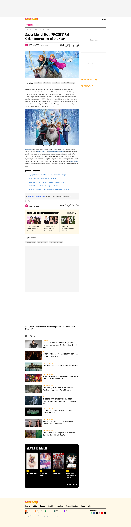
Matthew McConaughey (68, 83)
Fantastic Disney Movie (56, 242)
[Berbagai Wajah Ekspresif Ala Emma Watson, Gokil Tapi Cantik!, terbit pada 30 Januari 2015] (68, 224)
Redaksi (35, 506)
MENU (104, 19)
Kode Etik (50, 506)
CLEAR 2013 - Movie (42, 242)
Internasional (37, 29)
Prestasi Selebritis (30, 242)
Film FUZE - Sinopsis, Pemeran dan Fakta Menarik (60, 365)
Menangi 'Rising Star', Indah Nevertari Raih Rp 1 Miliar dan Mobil (48, 189)
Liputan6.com (29, 511)
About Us (27, 506)
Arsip (89, 506)
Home (26, 29)
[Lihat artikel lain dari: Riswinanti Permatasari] (71, 213)
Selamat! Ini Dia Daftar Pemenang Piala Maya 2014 (44, 186)
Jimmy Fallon (56, 83)
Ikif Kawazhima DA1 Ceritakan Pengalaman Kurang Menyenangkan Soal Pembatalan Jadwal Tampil (60, 345)
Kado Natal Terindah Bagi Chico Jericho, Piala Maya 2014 (46, 182)
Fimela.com (29, 513)
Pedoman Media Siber (72, 506)
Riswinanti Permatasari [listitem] (34, 44)
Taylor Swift (47, 83)
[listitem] (37, 25)
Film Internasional (48, 351)
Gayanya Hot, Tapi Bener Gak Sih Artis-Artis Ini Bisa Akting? (47, 175)
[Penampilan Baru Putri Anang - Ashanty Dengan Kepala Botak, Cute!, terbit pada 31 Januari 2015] (34, 224)
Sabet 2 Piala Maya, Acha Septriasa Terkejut (42, 178)
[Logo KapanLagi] (31, 19)
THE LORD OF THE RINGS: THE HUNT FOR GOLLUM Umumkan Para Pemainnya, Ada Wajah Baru (60, 401)
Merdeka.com (68, 511)
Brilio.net (38, 513)
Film (31, 29)
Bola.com (57, 511)
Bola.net (47, 511)
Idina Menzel (46, 29)
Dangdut (45, 340)
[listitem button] (73, 45)
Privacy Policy (59, 506)
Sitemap (83, 506)
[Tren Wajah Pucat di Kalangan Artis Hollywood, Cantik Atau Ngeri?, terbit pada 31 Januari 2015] (51, 224)
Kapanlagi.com (39, 511)
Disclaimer (43, 506)
